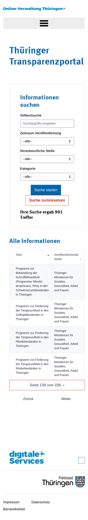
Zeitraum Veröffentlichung (40, 133)
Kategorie (27, 168)
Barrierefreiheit (14, 509)
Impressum (11, 502)
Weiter (66, 399)
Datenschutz (41, 502)
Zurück (28, 399)
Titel (19, 254)
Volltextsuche (31, 115)
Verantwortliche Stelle (37, 151)
